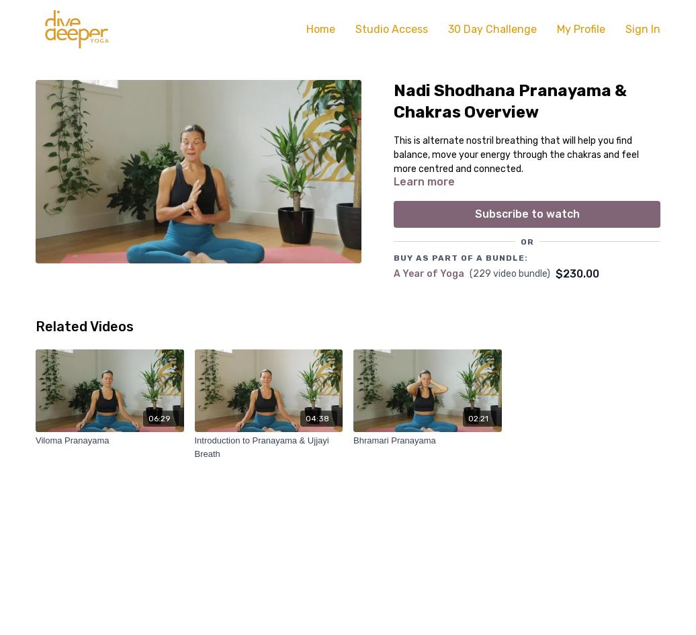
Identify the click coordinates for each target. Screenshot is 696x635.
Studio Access (391, 29)
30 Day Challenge (492, 29)
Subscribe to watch (527, 214)
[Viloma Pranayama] (110, 441)
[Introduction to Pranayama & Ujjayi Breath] (269, 447)
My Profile (581, 29)
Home (320, 29)
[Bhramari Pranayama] (427, 441)
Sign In (642, 29)
